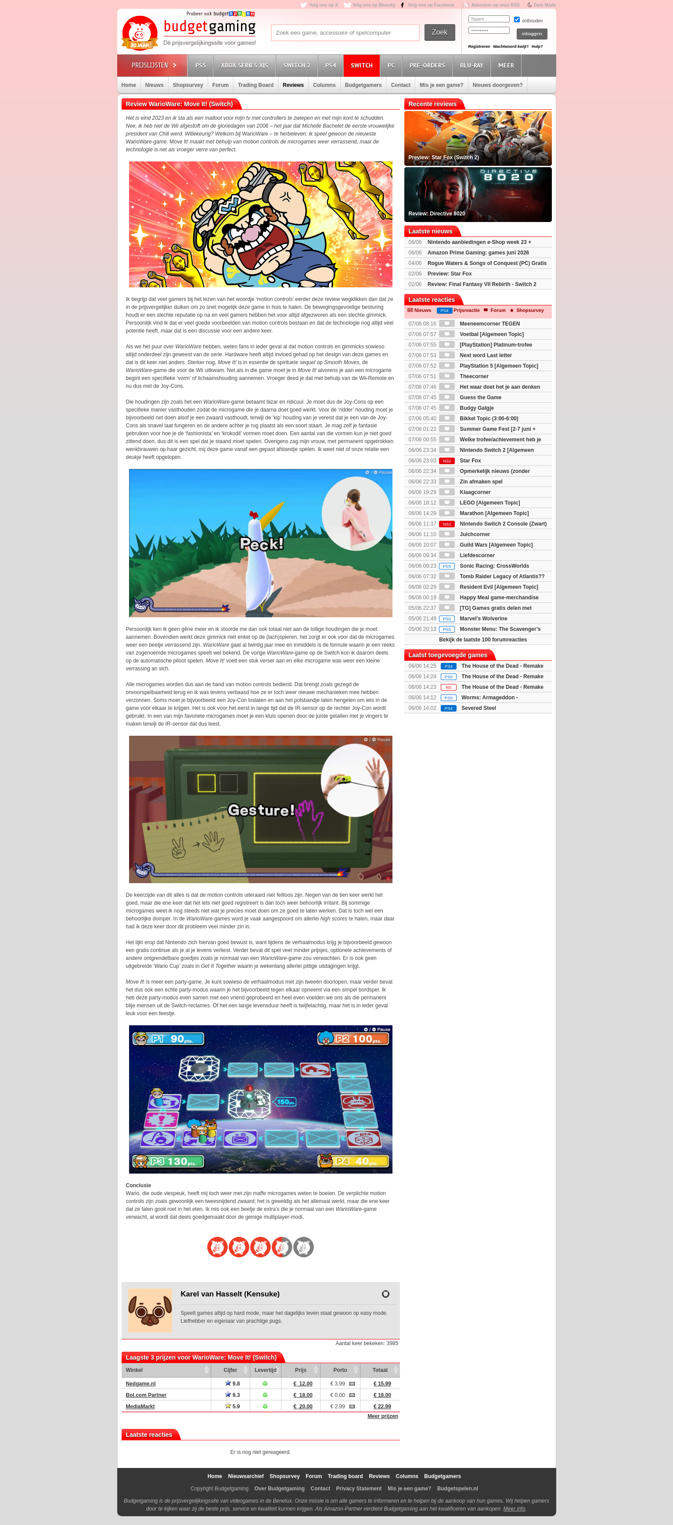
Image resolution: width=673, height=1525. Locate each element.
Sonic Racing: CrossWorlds (484, 566)
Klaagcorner (464, 492)
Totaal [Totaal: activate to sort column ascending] (380, 1370)
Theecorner (464, 376)
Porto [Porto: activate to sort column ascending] (340, 1370)
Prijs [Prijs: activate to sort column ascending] (300, 1370)
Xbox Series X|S (246, 65)
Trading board (345, 1476)
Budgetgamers (363, 85)
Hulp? (537, 46)
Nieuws (154, 85)
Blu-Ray (473, 65)
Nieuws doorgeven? (498, 85)
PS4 (331, 65)
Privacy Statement (359, 1489)
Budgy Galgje (466, 408)
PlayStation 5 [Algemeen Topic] (488, 366)
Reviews (293, 85)
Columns (324, 85)
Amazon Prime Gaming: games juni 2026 (478, 253)
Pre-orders (429, 65)
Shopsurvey (188, 85)
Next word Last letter (475, 355)
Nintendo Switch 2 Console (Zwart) (493, 524)
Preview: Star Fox (450, 274)
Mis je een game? (441, 85)
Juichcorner (464, 534)
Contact (401, 85)
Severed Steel (478, 708)
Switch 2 (298, 65)
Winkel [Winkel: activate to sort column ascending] (134, 1370)
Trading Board (256, 85)
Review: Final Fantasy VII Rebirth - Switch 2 (482, 284)
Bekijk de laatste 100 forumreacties (483, 640)
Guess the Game (470, 397)
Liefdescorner (467, 555)
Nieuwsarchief (245, 1476)
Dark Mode (544, 5)
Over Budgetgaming (279, 1489)
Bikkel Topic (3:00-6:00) (478, 418)
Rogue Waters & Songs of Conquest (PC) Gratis (487, 263)
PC (392, 65)
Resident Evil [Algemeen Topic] (488, 587)
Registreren (479, 46)
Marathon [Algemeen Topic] (484, 513)
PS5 (202, 65)
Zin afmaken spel (471, 482)
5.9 (232, 1406)
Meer (507, 65)
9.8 (232, 1384)
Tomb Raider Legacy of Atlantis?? (492, 576)
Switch (363, 65)
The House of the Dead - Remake (502, 666)
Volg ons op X (323, 5)
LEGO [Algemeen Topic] (479, 503)
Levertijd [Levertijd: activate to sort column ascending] (266, 1370)
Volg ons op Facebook (431, 5)
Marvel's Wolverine (473, 619)
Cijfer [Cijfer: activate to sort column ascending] (231, 1370)
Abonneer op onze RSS (495, 5)
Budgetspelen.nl (457, 1489)
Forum (220, 85)
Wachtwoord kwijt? (511, 46)
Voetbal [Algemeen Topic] (481, 334)
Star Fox (460, 461)
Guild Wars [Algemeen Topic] (486, 545)
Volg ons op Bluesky (374, 5)
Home (129, 85)
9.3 (232, 1395)
